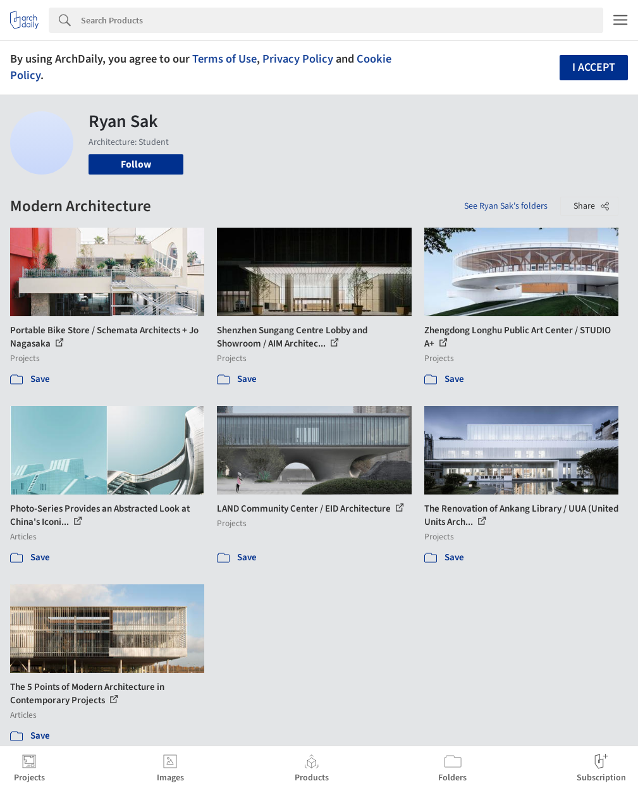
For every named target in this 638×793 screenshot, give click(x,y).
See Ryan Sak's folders (506, 206)
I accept (593, 67)
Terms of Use (224, 59)
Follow (136, 164)
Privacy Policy (297, 59)
